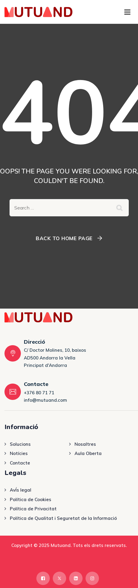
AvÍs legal (20, 490)
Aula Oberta (88, 453)
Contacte (20, 463)
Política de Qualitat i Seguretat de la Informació (63, 518)
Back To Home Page (64, 238)
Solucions (20, 444)
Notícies (19, 453)
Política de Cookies (30, 499)
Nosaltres (85, 444)
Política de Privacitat (33, 509)
